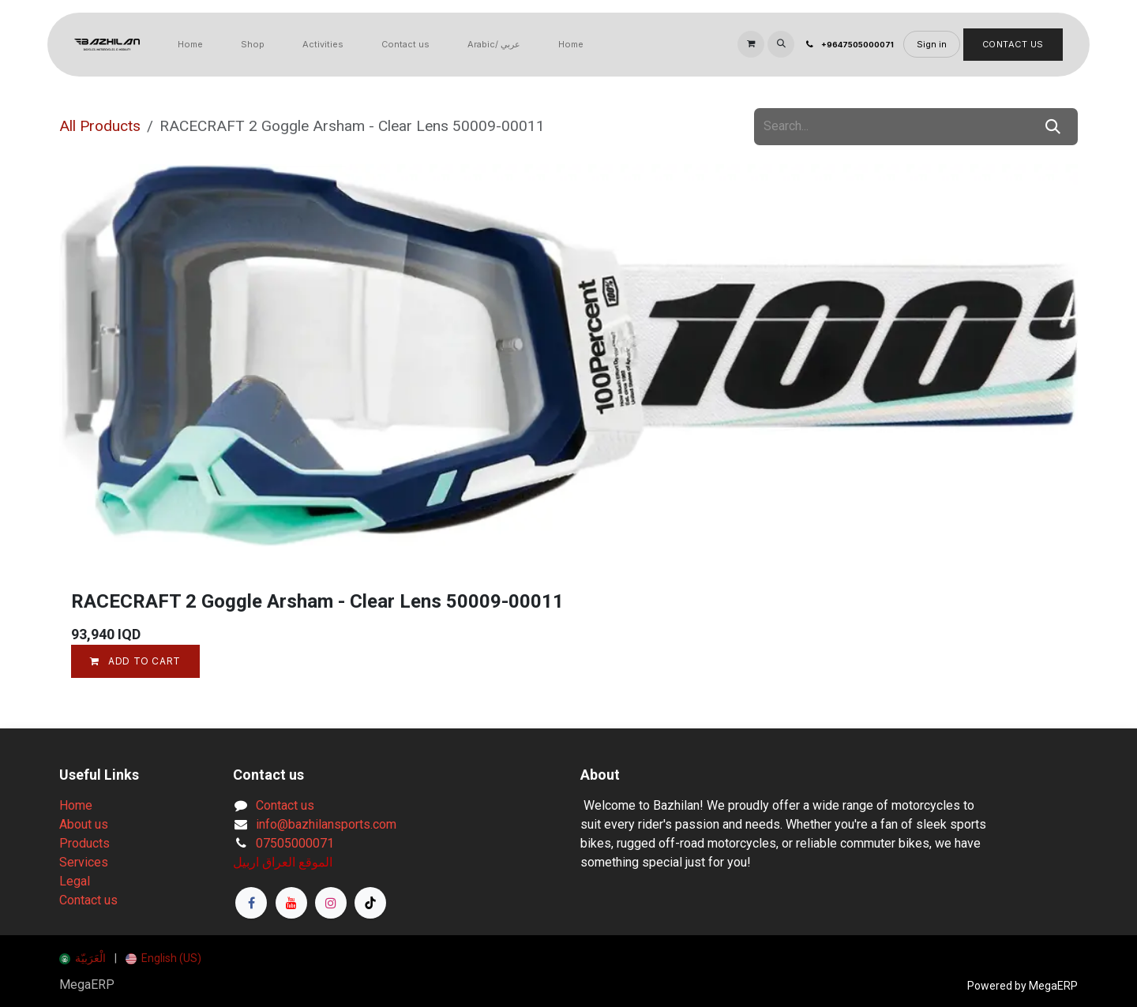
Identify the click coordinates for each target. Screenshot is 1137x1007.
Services (83, 862)
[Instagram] (331, 903)
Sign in (932, 44)
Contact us (88, 900)
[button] (780, 44)
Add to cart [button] (135, 661)
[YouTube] (291, 903)
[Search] (1053, 127)
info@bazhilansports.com (326, 824)
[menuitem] (190, 45)
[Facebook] (251, 903)
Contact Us (1013, 44)
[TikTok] (370, 903)
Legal (74, 881)
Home (75, 805)
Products (84, 843)
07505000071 (295, 843)
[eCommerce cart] (750, 44)
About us (83, 824)
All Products (100, 126)
